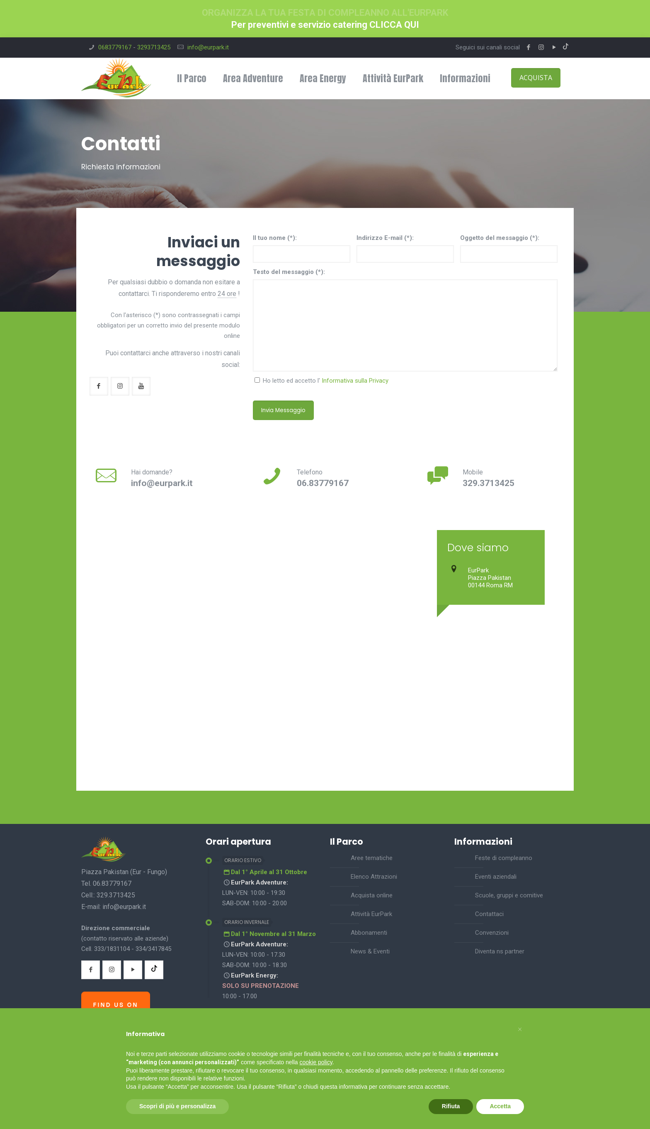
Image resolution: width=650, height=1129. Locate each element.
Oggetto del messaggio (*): (499, 238)
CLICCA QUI (394, 25)
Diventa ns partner (499, 951)
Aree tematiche (372, 858)
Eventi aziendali (496, 876)
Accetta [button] (500, 1106)
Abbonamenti (369, 932)
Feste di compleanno (503, 858)
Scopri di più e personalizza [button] (177, 1106)
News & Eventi (370, 951)
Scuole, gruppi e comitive (509, 895)
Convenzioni (492, 932)
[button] (519, 1028)
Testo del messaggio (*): (289, 272)
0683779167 (114, 47)
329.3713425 (488, 483)
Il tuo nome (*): (275, 238)
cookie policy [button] (316, 1062)
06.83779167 (323, 483)
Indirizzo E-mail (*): (385, 238)
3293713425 (153, 47)
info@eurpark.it (208, 47)
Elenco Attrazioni (374, 876)
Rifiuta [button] (451, 1106)
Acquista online (372, 895)
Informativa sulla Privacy (355, 380)
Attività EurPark (371, 914)
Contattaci (489, 914)
